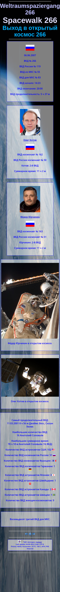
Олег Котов (30, 140)
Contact (39, 542)
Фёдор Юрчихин (30, 217)
